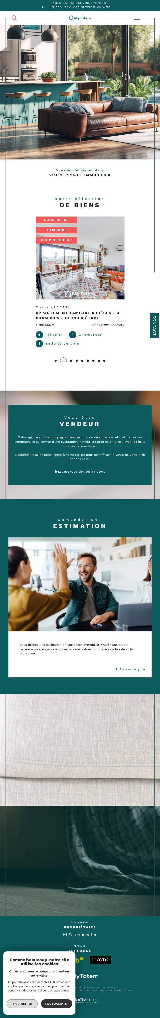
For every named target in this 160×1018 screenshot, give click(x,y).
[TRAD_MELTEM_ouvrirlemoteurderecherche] (14, 18)
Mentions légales (72, 990)
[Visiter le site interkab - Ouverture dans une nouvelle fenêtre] (66, 960)
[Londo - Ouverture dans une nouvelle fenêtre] (100, 960)
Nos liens (98, 990)
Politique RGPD (114, 990)
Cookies (128, 990)
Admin (87, 990)
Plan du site (53, 990)
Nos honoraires (36, 990)
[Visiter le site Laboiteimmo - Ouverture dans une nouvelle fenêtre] (80, 1004)
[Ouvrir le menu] (137, 18)
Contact (154, 325)
